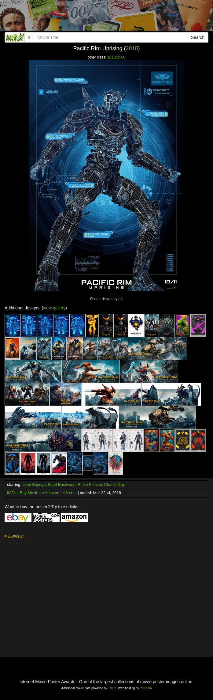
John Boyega (34, 484)
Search (197, 37)
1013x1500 (116, 57)
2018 (132, 48)
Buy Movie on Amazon (39, 492)
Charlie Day (114, 484)
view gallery (54, 307)
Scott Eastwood (61, 484)
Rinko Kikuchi (90, 484)
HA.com (70, 492)
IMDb (12, 492)
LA (120, 299)
